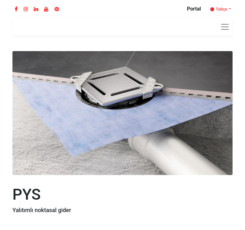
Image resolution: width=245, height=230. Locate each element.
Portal (194, 9)
